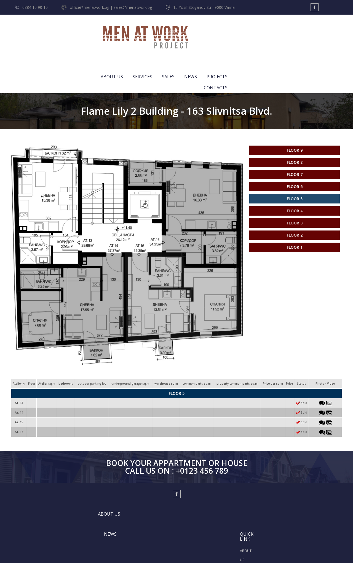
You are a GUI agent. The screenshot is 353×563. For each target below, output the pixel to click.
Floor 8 (295, 116)
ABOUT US (189, 32)
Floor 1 (295, 201)
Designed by (168, 552)
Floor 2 (295, 189)
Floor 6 (295, 141)
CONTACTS (326, 32)
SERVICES (219, 32)
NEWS (267, 32)
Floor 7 (295, 129)
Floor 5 (295, 153)
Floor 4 (295, 165)
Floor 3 (295, 177)
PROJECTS (294, 32)
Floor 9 (295, 104)
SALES (245, 32)
